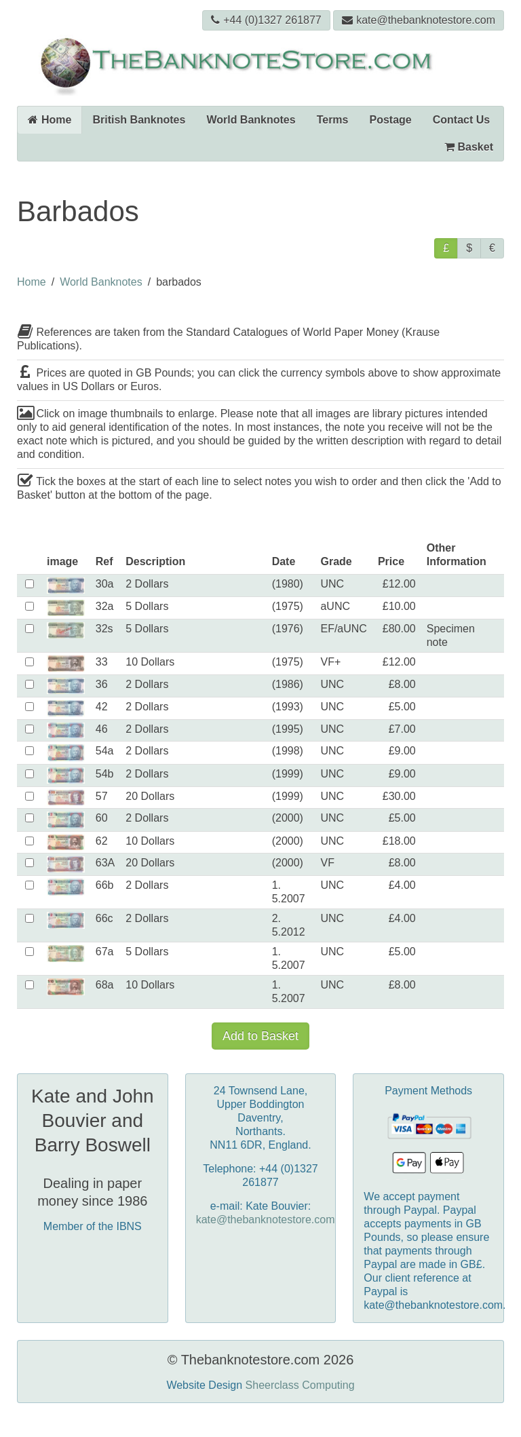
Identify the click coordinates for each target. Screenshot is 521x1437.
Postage (391, 120)
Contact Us (461, 120)
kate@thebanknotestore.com (418, 20)
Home (49, 120)
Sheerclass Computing (300, 1385)
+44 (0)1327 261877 (266, 20)
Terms (333, 120)
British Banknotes (138, 120)
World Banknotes (250, 120)
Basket (468, 147)
